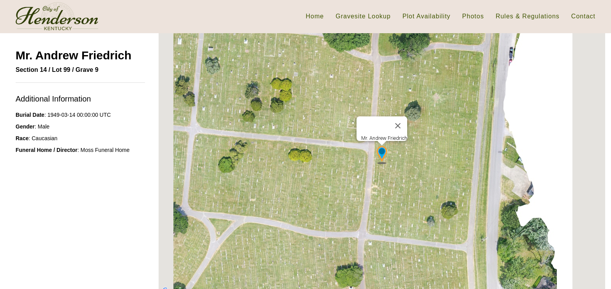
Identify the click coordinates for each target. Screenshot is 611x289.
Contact (583, 16)
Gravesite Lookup (363, 16)
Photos (473, 16)
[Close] (397, 125)
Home (315, 16)
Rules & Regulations (528, 16)
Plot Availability (426, 16)
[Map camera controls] (593, 279)
